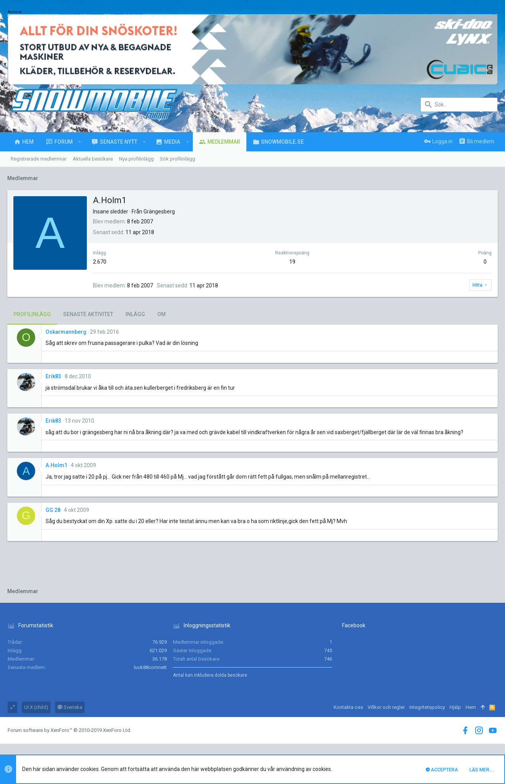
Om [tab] (162, 314)
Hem (471, 707)
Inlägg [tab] (135, 314)
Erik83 (54, 376)
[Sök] (459, 105)
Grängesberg (159, 211)
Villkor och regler (386, 707)
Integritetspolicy (427, 707)
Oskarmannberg (66, 332)
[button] (79, 141)
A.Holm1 (57, 465)
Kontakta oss (348, 707)
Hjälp (455, 707)
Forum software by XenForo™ (69, 730)
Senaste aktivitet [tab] (89, 314)
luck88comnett (150, 667)
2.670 (100, 261)
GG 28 (53, 510)
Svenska (69, 707)
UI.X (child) (36, 707)
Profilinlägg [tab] (32, 314)
